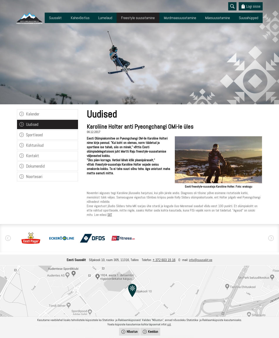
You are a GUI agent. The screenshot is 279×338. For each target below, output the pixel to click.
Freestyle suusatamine (138, 17)
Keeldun (153, 331)
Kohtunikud (35, 145)
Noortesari (34, 176)
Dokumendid (35, 166)
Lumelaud (105, 17)
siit (169, 324)
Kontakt (32, 155)
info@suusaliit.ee (200, 260)
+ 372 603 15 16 (164, 260)
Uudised (32, 124)
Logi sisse (253, 6)
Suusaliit (55, 17)
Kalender (32, 114)
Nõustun (132, 331)
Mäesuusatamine (217, 17)
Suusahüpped (248, 17)
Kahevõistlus (80, 17)
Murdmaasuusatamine (180, 17)
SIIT (109, 214)
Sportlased (34, 135)
